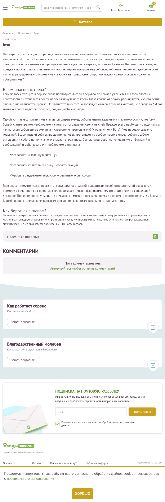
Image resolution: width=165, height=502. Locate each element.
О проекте (9, 463)
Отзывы (36, 463)
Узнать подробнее (23, 322)
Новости (23, 33)
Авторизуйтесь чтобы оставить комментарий (82, 268)
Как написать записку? (63, 463)
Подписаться (142, 412)
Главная (8, 33)
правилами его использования (30, 478)
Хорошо (82, 493)
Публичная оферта (97, 463)
